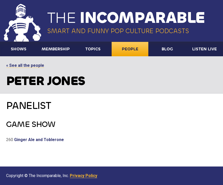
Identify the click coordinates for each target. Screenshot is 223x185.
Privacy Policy (83, 175)
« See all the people (25, 65)
